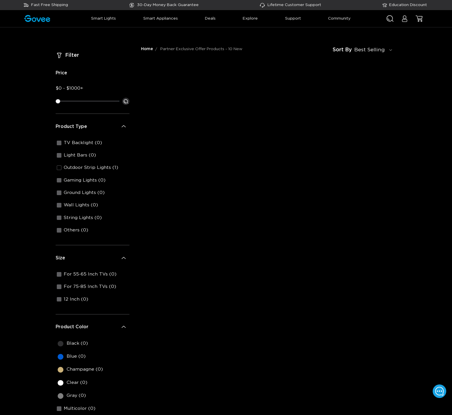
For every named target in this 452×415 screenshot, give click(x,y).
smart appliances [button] (160, 18)
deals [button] (210, 18)
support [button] (293, 18)
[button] (404, 21)
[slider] (58, 101)
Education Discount (408, 5)
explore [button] (250, 18)
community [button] (339, 18)
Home (147, 49)
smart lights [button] (103, 18)
